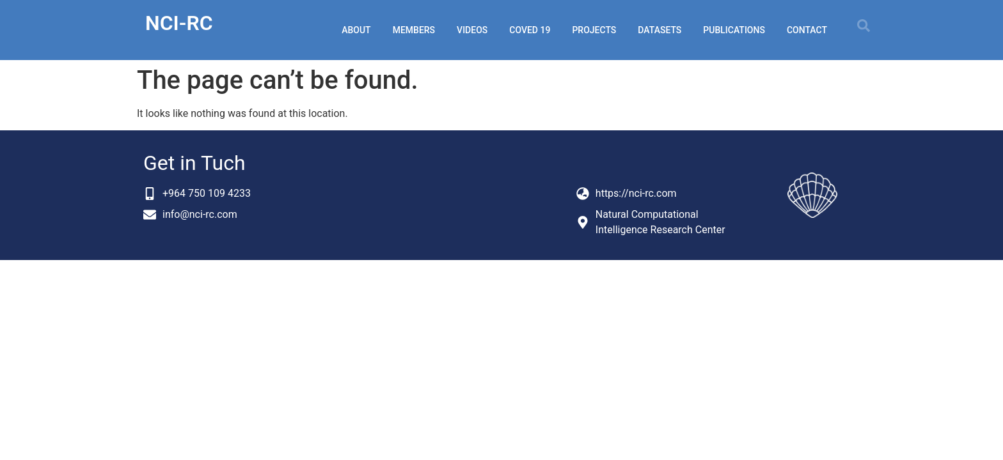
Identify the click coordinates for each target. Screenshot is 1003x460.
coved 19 (529, 30)
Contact (807, 30)
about (356, 30)
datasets (659, 30)
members (414, 30)
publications (734, 30)
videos (472, 30)
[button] (863, 25)
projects (594, 30)
